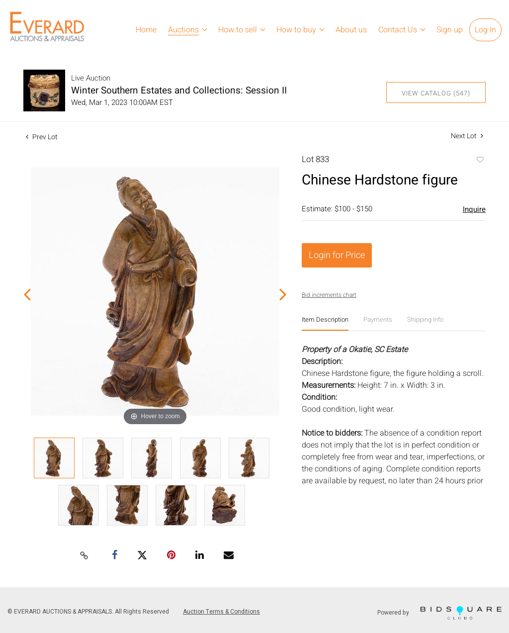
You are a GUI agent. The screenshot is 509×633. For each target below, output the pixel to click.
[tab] (325, 323)
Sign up (449, 30)
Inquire (474, 209)
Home (146, 30)
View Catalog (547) (436, 93)
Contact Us (397, 30)
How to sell (237, 30)
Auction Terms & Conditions (221, 611)
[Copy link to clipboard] (84, 556)
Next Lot (467, 136)
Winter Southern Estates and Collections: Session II (179, 90)
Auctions (183, 30)
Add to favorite (480, 161)
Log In (485, 30)
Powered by (439, 613)
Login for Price (337, 255)
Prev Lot (42, 137)
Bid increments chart (329, 294)
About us (351, 30)
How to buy (296, 30)
